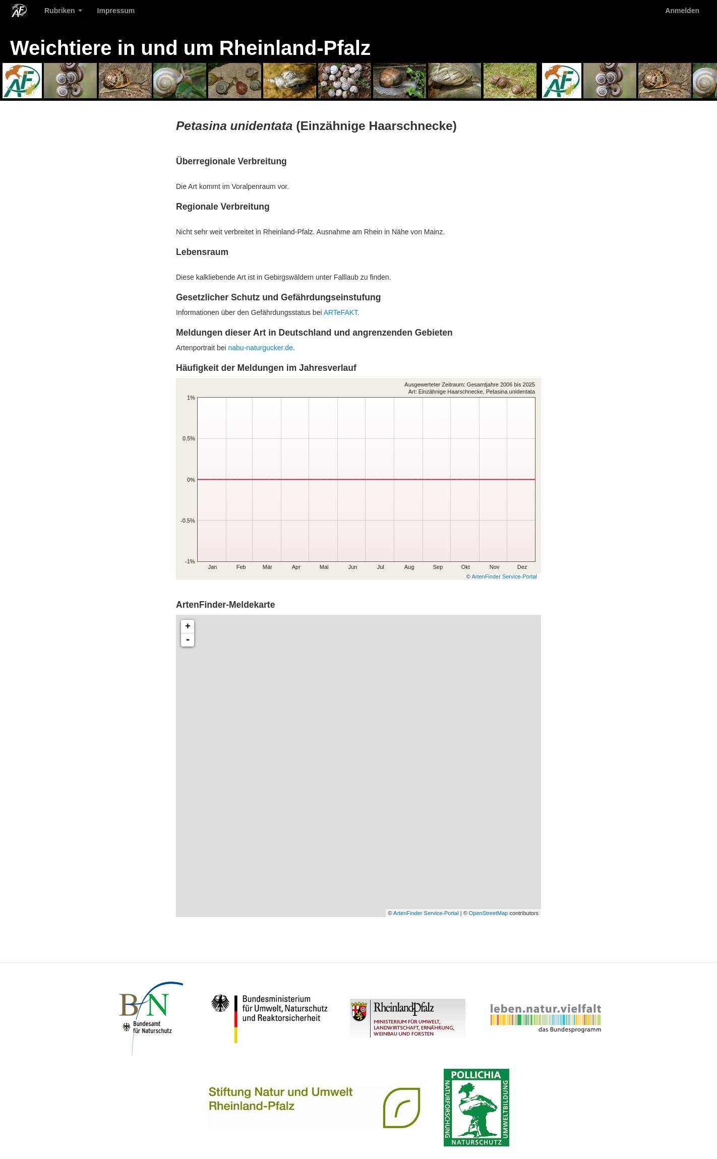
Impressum (116, 11)
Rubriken (63, 11)
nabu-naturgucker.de (260, 348)
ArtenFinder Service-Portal (504, 576)
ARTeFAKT (340, 312)
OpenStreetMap (488, 913)
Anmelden (682, 11)
